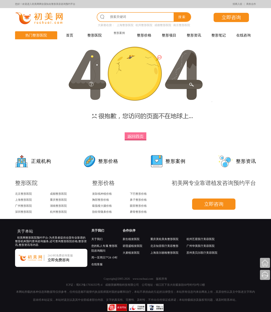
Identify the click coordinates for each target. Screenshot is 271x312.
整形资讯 (194, 35)
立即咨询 (231, 17)
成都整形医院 (162, 25)
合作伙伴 (129, 230)
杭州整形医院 (144, 25)
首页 (69, 35)
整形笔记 (218, 35)
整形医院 (94, 35)
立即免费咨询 (58, 260)
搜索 (182, 17)
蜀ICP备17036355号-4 (89, 284)
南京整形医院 (181, 25)
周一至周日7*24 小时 (104, 257)
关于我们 (97, 230)
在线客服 (97, 264)
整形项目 (169, 35)
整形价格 (144, 35)
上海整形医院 (125, 25)
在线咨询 (243, 35)
